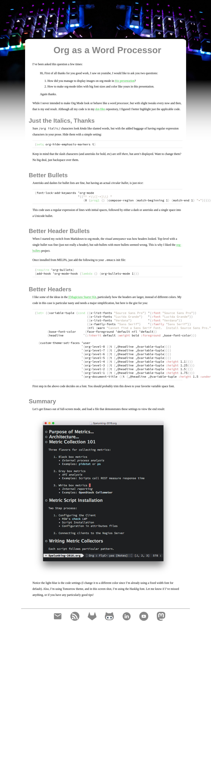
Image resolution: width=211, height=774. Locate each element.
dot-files (100, 109)
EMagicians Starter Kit (82, 297)
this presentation (124, 80)
